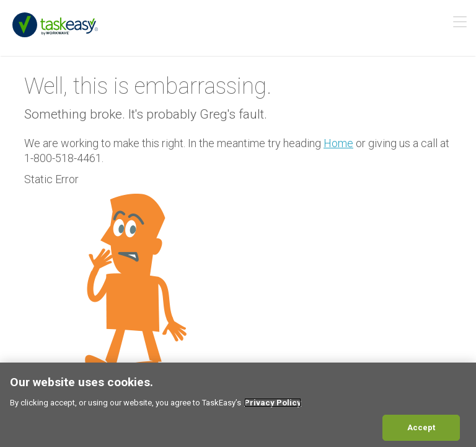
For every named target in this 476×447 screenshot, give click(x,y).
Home (338, 143)
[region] (238, 405)
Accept (421, 427)
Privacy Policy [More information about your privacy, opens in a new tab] (272, 402)
